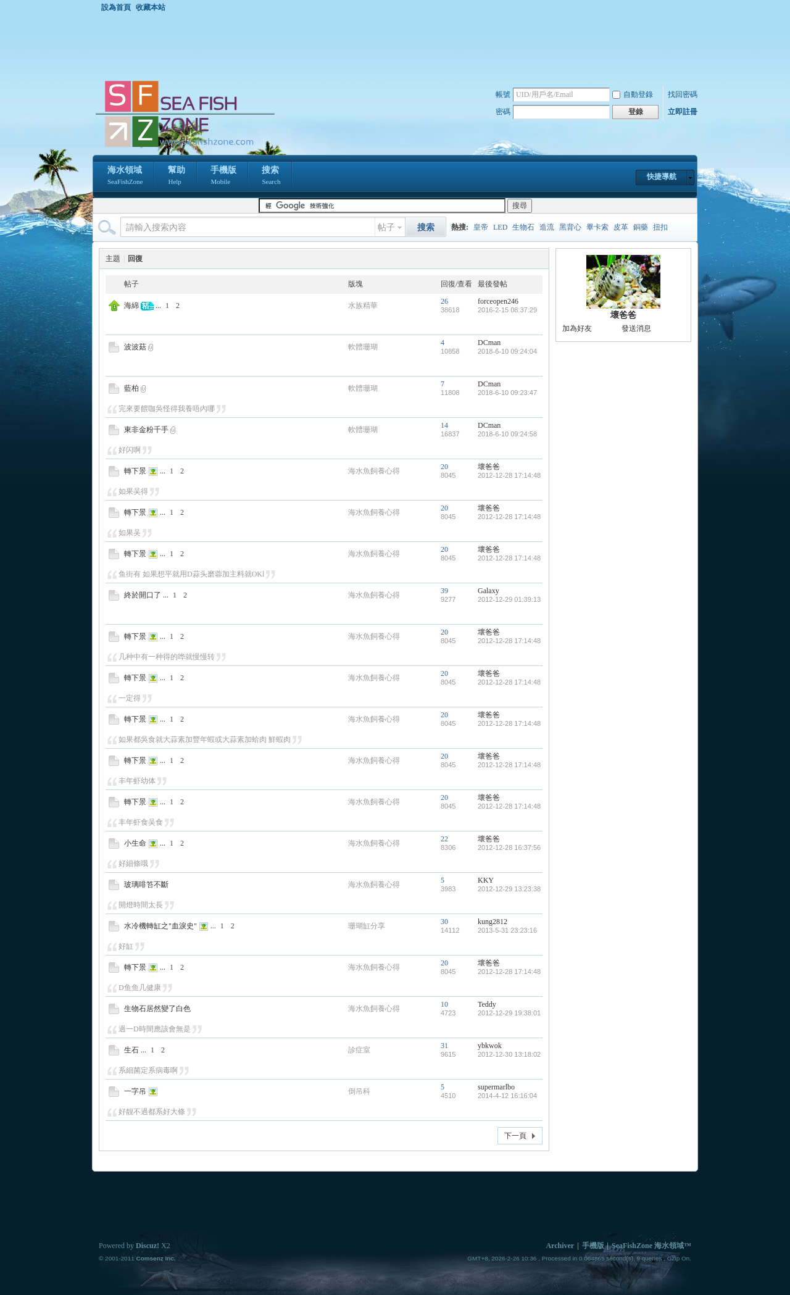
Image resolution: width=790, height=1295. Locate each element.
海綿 (131, 305)
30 (444, 921)
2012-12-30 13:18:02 (509, 1054)
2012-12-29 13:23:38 (509, 889)
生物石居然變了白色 (157, 1008)
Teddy (487, 1004)
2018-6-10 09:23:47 (507, 392)
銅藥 (640, 227)
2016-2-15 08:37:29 (507, 310)
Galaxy (488, 590)
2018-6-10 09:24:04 (507, 351)
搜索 (271, 176)
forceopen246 (498, 301)
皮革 (620, 227)
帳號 (503, 94)
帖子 (386, 227)
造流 (546, 227)
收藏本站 (150, 7)
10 (444, 1004)
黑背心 (570, 227)
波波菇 (135, 347)
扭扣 (660, 227)
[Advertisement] (398, 45)
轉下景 (135, 471)
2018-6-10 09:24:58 (507, 434)
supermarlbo (496, 1087)
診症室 (359, 1050)
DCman (489, 342)
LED (500, 227)
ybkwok (490, 1045)
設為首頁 (116, 7)
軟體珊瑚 (363, 347)
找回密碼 (682, 94)
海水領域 (125, 176)
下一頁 (515, 1135)
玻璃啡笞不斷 (146, 884)
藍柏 (131, 388)
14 (444, 425)
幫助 (176, 176)
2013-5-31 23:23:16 (507, 930)
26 (444, 301)
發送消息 (636, 328)
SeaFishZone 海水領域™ (651, 1245)
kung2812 (492, 921)
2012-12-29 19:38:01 (509, 1013)
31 (444, 1045)
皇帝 (480, 227)
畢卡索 (597, 227)
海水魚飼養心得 (374, 471)
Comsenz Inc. (155, 1258)
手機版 (223, 176)
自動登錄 (632, 94)
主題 (113, 258)
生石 (131, 1050)
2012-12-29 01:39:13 (509, 599)
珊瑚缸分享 (366, 926)
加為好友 (577, 328)
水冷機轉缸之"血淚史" (160, 926)
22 (444, 839)
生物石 (523, 227)
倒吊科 (359, 1091)
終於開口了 (142, 595)
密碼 (503, 111)
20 (444, 466)
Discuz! (147, 1245)
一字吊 (135, 1091)
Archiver (560, 1245)
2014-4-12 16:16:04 (507, 1095)
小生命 (135, 843)
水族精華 (363, 305)
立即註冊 (682, 111)
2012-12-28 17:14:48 (509, 475)
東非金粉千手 (146, 429)
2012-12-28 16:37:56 (509, 847)
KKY (486, 880)
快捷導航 (661, 176)
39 (444, 590)
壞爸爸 (489, 466)
